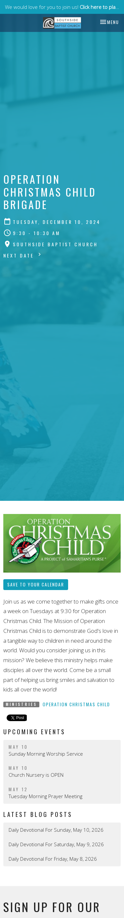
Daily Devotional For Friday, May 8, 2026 (53, 858)
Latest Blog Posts (37, 814)
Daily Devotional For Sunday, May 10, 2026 (56, 829)
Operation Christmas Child (76, 704)
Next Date (23, 255)
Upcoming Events (34, 731)
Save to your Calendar (35, 584)
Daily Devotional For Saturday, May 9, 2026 (56, 844)
